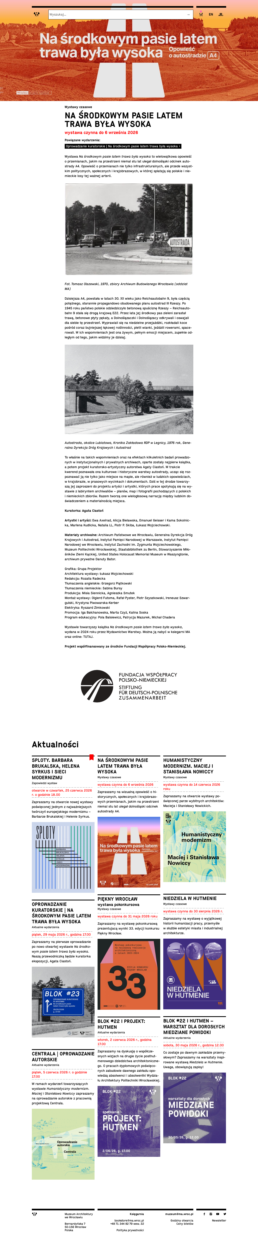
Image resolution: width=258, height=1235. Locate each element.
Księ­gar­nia (137, 1214)
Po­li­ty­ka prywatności (130, 1230)
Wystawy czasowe (78, 107)
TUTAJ (88, 637)
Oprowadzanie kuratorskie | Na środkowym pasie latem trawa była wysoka (122, 146)
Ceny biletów (184, 1223)
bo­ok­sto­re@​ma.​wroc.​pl (129, 1220)
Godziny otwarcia (182, 1220)
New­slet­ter (219, 1220)
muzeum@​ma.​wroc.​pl (179, 1214)
